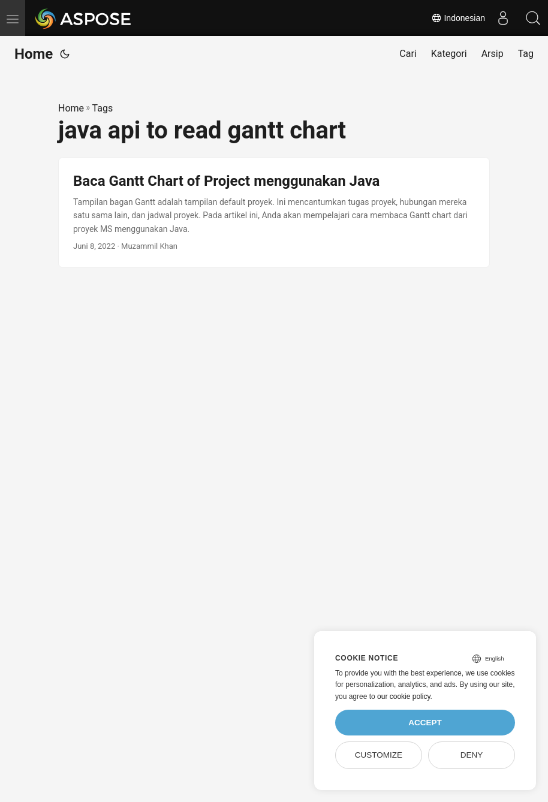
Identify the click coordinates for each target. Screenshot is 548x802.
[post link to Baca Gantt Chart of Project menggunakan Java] (274, 212)
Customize (378, 754)
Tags (102, 108)
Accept (425, 722)
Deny (471, 754)
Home (33, 54)
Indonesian (458, 18)
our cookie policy (403, 696)
